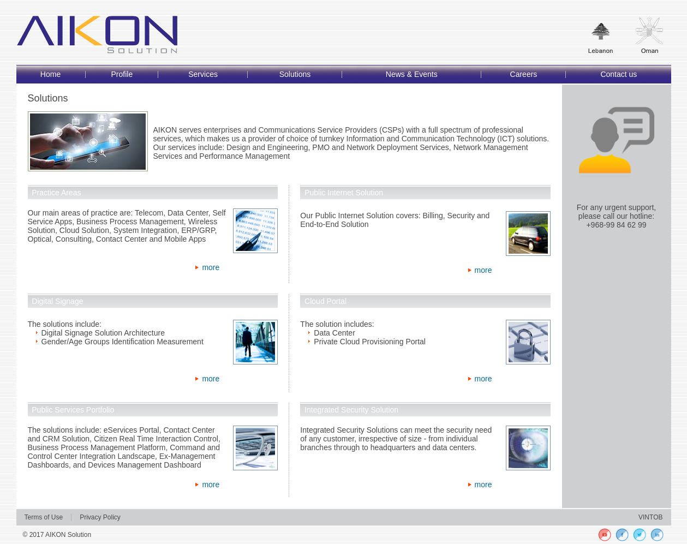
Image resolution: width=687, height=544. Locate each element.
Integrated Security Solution (351, 409)
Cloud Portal (325, 301)
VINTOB (650, 517)
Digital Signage (57, 301)
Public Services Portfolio (73, 409)
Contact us (618, 74)
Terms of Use (44, 517)
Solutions (295, 74)
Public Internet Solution (343, 192)
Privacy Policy (100, 517)
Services (203, 74)
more (210, 267)
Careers (523, 74)
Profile (122, 74)
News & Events (412, 74)
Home (50, 74)
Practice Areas (56, 192)
